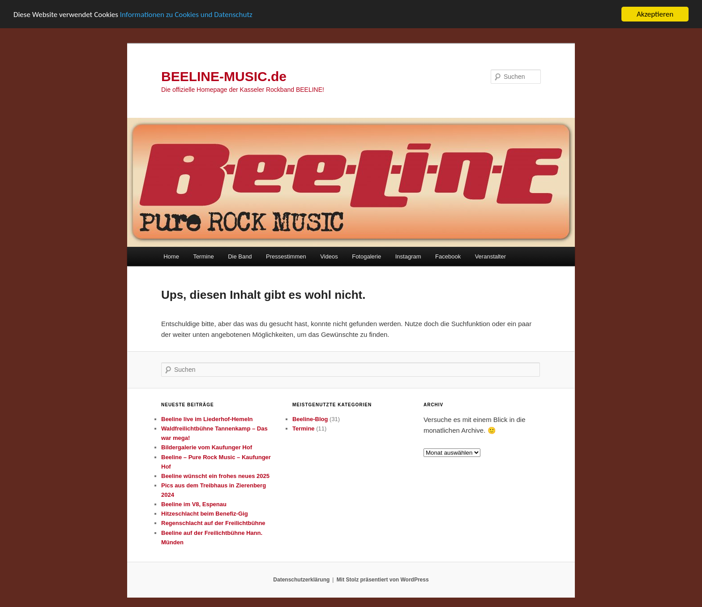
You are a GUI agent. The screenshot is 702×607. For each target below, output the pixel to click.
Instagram (408, 256)
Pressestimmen (286, 256)
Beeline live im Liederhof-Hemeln (207, 419)
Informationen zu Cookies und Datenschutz (186, 14)
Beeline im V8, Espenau (194, 504)
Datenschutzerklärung (301, 580)
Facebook (448, 256)
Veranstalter (490, 256)
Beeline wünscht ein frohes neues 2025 (215, 476)
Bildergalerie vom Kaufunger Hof (206, 447)
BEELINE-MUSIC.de (224, 76)
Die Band (240, 256)
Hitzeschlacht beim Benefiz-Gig (204, 513)
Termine (203, 256)
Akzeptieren (655, 14)
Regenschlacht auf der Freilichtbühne (213, 523)
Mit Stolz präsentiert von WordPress (383, 580)
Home (171, 256)
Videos (329, 256)
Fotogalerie (366, 256)
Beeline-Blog (310, 419)
